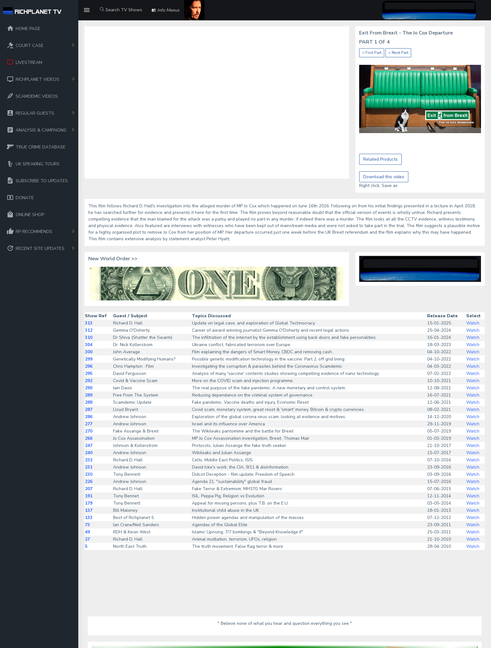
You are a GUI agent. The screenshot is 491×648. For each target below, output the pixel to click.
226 (88, 482)
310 (88, 337)
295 (88, 373)
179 (88, 503)
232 (88, 460)
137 (88, 510)
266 (88, 438)
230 (88, 474)
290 (88, 388)
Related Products (380, 159)
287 (88, 409)
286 (88, 417)
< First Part (371, 52)
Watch (472, 323)
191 (88, 496)
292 (88, 381)
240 (88, 453)
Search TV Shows (121, 10)
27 (87, 539)
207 (88, 489)
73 (87, 525)
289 (88, 395)
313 (88, 323)
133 (88, 518)
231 (88, 467)
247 (88, 445)
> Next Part (398, 52)
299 (88, 359)
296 (88, 366)
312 (88, 330)
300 (88, 352)
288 (88, 402)
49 (87, 532)
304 (88, 345)
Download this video (383, 177)
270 (88, 431)
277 (88, 424)
